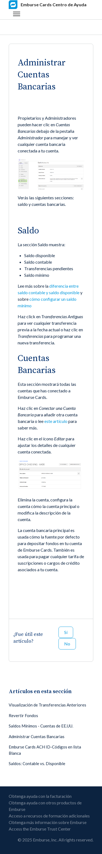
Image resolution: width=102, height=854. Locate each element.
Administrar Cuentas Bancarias (36, 736)
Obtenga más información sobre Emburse (47, 822)
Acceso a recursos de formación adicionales (49, 815)
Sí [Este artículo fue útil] (65, 632)
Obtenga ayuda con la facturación (40, 796)
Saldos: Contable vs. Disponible (37, 763)
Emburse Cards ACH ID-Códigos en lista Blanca (45, 750)
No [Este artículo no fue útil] (67, 643)
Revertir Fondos (23, 715)
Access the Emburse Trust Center (40, 828)
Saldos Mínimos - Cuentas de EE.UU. (41, 725)
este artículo (55, 421)
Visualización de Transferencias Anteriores (47, 704)
